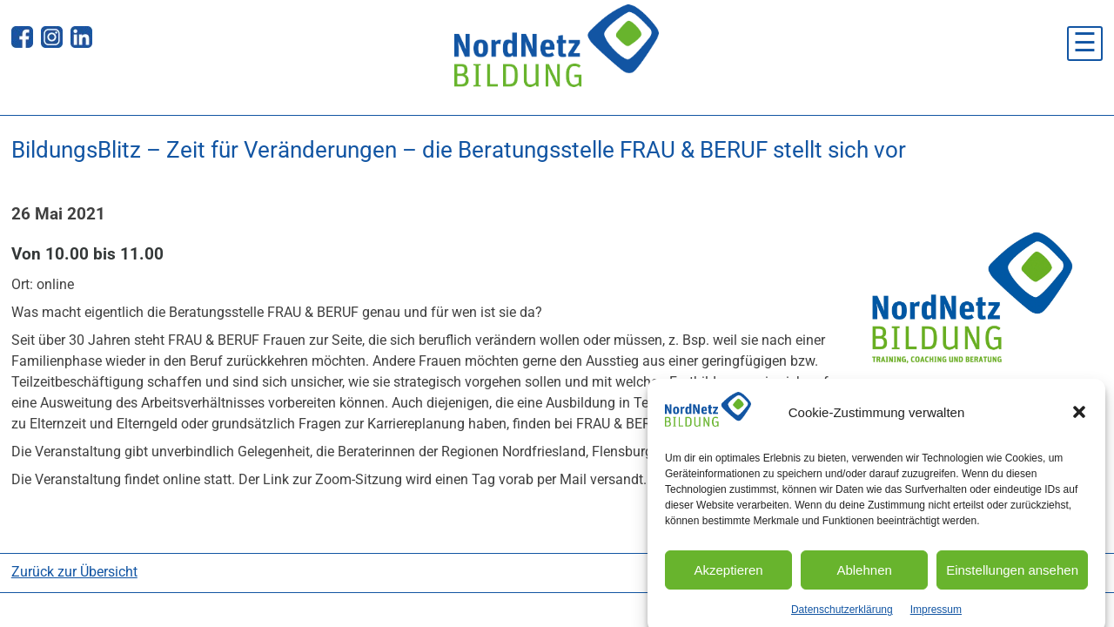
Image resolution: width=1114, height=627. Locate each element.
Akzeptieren (728, 577)
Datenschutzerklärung (842, 616)
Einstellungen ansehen (1012, 577)
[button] (1079, 419)
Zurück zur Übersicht (74, 571)
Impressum (936, 616)
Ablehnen (863, 577)
